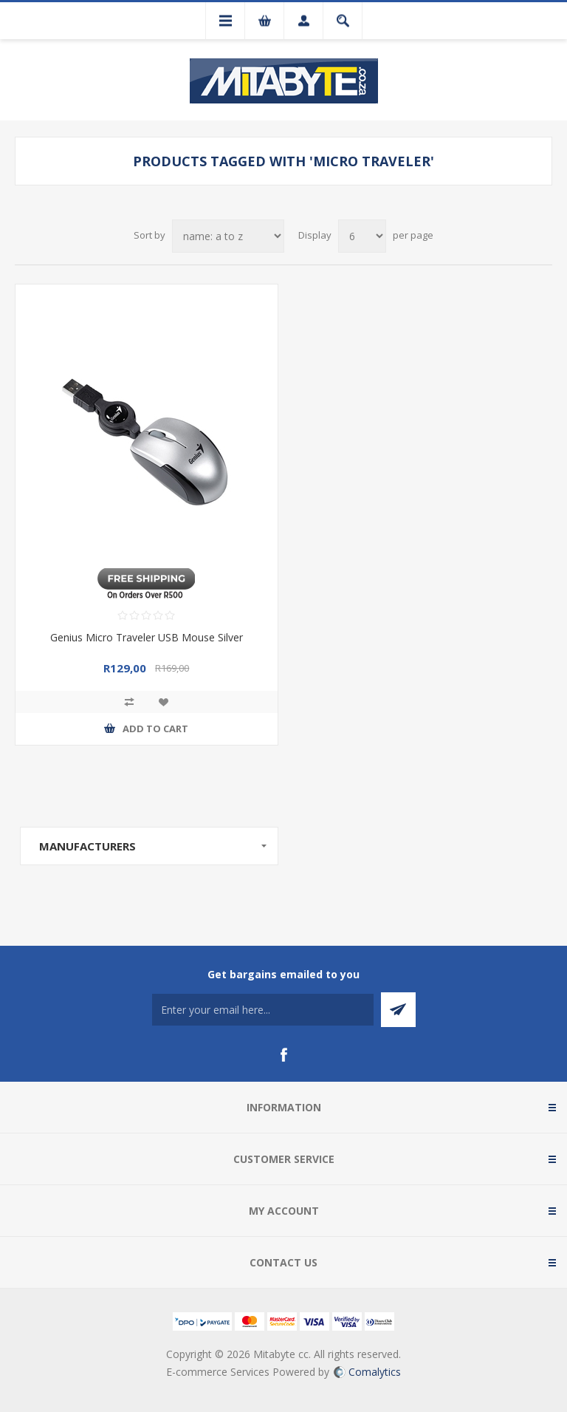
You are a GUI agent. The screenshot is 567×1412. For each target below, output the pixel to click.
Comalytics (367, 1372)
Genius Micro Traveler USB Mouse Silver (146, 637)
